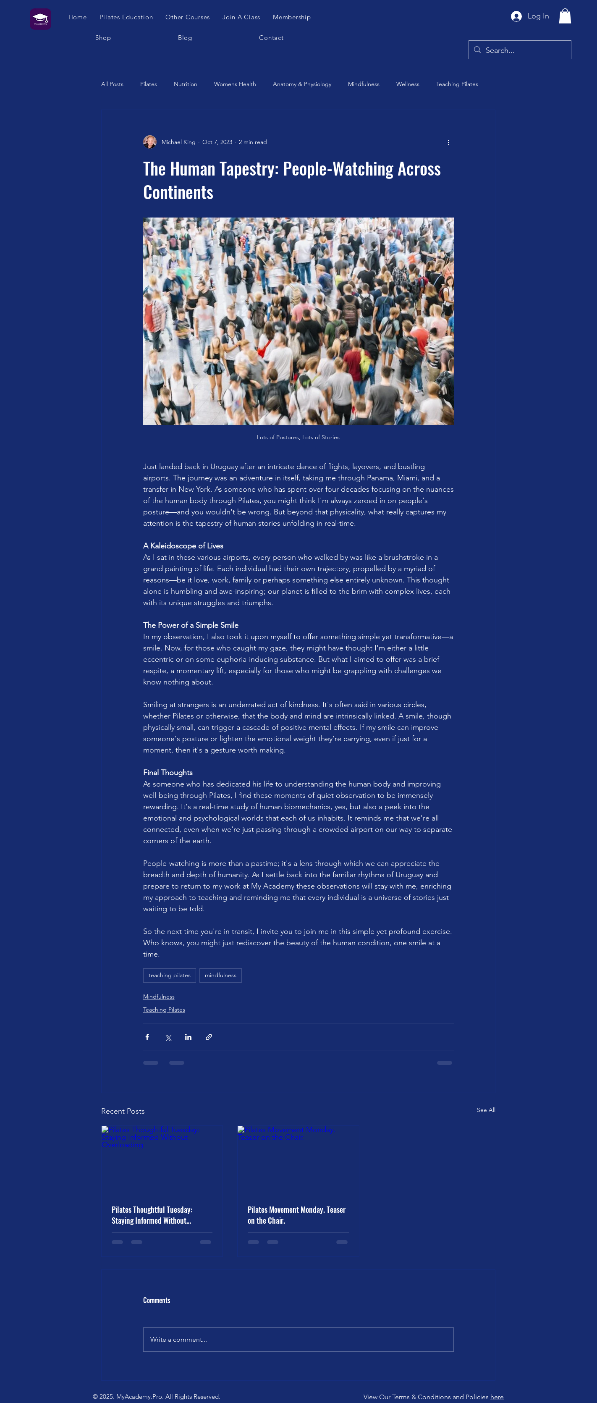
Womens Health (235, 84)
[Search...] (519, 51)
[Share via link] (209, 1037)
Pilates (148, 84)
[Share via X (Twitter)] (168, 1037)
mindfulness (220, 975)
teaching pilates (170, 975)
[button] (241, 17)
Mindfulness (364, 84)
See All (486, 1110)
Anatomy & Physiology (302, 84)
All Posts (112, 84)
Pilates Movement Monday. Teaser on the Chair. (297, 1215)
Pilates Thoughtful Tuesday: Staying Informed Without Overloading (152, 1215)
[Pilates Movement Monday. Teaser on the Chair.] (298, 1160)
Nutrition (185, 84)
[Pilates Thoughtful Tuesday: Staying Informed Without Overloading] (162, 1160)
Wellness (407, 84)
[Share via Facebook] (147, 1037)
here (497, 1397)
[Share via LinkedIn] (188, 1037)
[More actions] (449, 142)
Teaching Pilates (457, 84)
